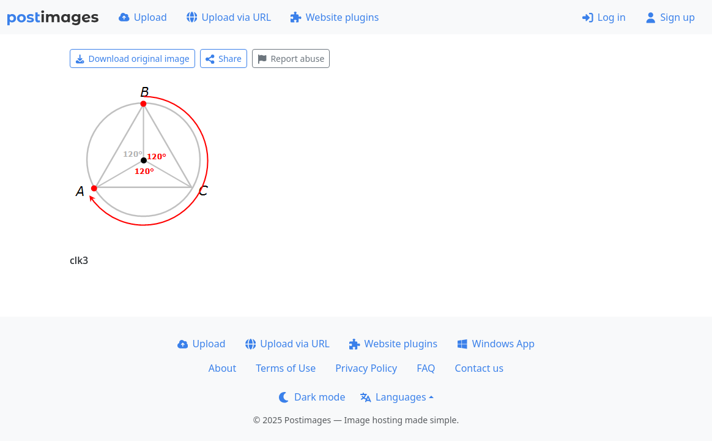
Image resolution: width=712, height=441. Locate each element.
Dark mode (312, 397)
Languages (393, 397)
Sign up (670, 17)
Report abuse (291, 58)
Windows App (496, 343)
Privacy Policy (366, 368)
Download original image (132, 58)
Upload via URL (229, 17)
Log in (604, 17)
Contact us (479, 368)
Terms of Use (286, 368)
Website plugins (335, 17)
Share (224, 58)
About (222, 368)
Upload (143, 17)
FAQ (426, 368)
